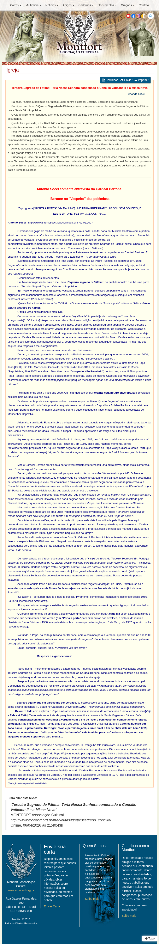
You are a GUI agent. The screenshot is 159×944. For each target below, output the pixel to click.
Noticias (51, 5)
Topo (150, 938)
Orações (128, 5)
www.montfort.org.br (21, 890)
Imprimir (141, 80)
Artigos (68, 5)
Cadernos (86, 5)
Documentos (107, 5)
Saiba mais (92, 898)
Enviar (126, 80)
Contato (144, 5)
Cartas (15, 5)
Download (110, 80)
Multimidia (33, 5)
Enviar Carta (52, 906)
